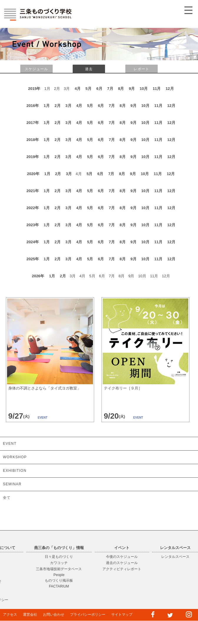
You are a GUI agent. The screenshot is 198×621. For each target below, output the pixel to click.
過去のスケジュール (122, 563)
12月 (170, 88)
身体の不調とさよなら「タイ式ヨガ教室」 (44, 388)
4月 (78, 88)
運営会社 (30, 614)
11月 (157, 88)
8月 (121, 88)
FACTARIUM (59, 586)
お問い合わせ (53, 614)
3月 (68, 105)
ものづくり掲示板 (59, 580)
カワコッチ (59, 563)
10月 (144, 88)
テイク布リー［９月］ (123, 388)
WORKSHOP (15, 457)
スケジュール (36, 69)
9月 (132, 88)
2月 (57, 105)
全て (7, 498)
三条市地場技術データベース (59, 569)
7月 (110, 88)
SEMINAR (12, 484)
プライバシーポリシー (87, 614)
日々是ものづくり (59, 557)
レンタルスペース (175, 557)
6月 (99, 88)
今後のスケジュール (122, 557)
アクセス (10, 614)
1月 (47, 105)
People (59, 575)
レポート (141, 69)
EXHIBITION (14, 471)
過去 (89, 69)
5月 (88, 88)
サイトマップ (121, 614)
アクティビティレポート (121, 569)
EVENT (9, 444)
